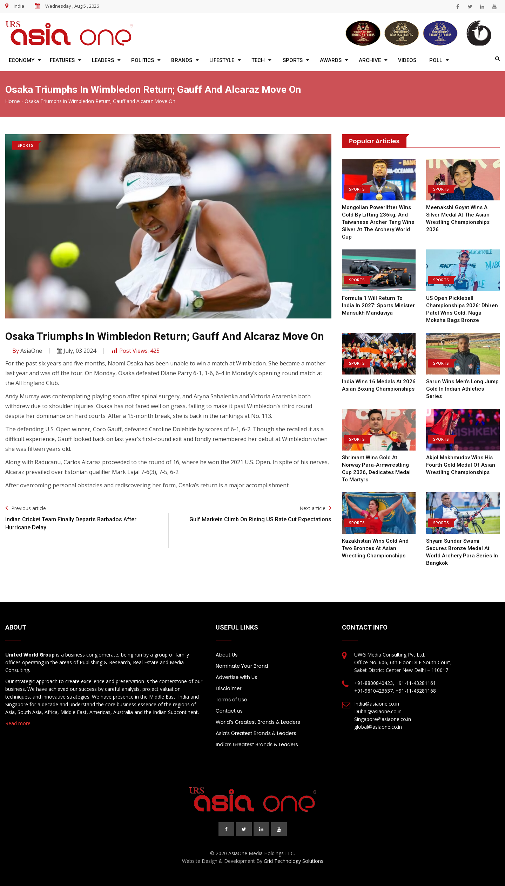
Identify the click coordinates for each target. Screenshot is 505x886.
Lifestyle (221, 60)
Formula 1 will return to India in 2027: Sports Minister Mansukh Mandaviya (378, 305)
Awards (331, 60)
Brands (181, 60)
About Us (226, 654)
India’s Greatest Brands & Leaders (257, 744)
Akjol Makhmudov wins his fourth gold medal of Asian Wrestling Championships (460, 464)
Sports (293, 60)
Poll (435, 60)
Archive (370, 60)
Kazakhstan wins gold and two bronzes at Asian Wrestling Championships (375, 548)
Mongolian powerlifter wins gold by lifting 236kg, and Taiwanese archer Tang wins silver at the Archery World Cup (378, 222)
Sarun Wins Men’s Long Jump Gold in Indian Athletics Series (462, 388)
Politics (142, 60)
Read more (18, 723)
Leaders (103, 60)
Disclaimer (229, 688)
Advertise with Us (236, 677)
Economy (21, 60)
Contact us (229, 710)
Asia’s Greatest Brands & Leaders (256, 733)
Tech (258, 60)
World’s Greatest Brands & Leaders (258, 722)
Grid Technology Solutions (293, 861)
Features (62, 60)
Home (12, 101)
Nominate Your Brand (242, 665)
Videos (407, 60)
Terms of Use (231, 699)
